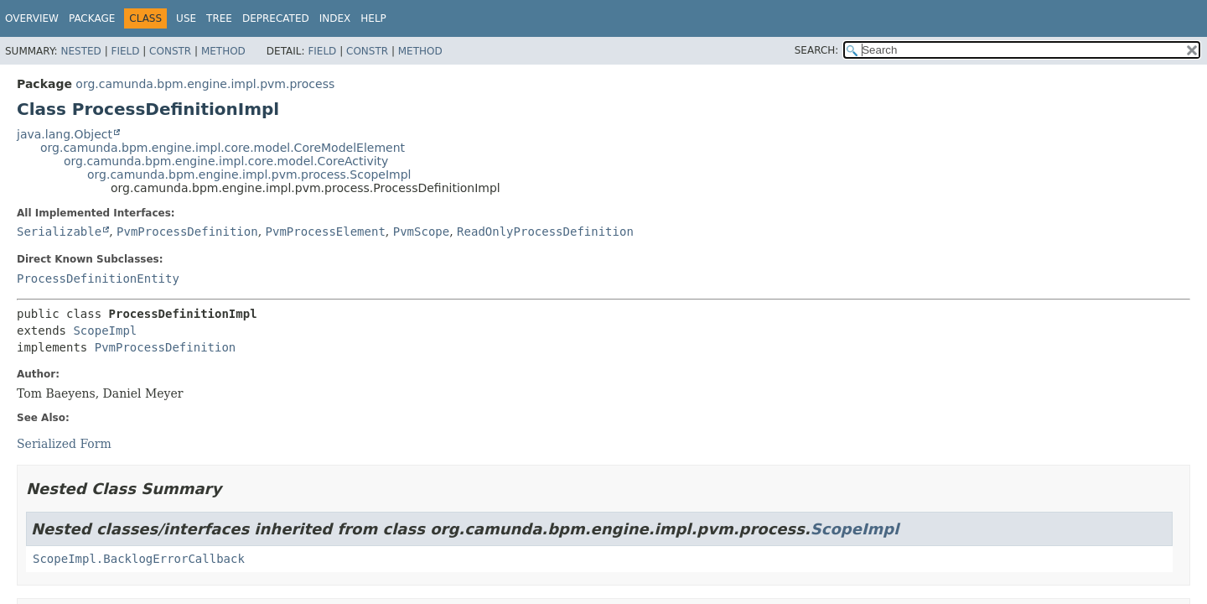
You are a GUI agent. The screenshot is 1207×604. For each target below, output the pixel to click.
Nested (80, 51)
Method (223, 51)
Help (373, 18)
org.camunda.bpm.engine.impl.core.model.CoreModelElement (222, 147)
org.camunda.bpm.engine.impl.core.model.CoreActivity (226, 161)
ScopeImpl (105, 330)
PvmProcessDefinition (187, 231)
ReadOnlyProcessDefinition (545, 231)
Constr (170, 51)
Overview (32, 18)
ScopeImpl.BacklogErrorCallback (139, 558)
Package (92, 18)
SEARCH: (817, 50)
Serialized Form (64, 443)
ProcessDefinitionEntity (98, 278)
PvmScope (421, 231)
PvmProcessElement (326, 231)
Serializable (59, 231)
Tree (219, 18)
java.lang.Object (64, 134)
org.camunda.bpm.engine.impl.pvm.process (204, 84)
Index (335, 18)
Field (125, 51)
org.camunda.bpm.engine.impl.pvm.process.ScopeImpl (249, 174)
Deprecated (275, 18)
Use (186, 18)
